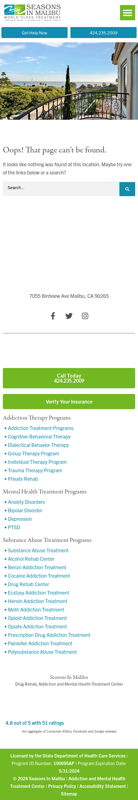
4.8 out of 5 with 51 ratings (35, 722)
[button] (127, 12)
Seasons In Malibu (47, 778)
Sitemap (69, 793)
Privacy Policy (62, 786)
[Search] (127, 189)
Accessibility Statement (102, 786)
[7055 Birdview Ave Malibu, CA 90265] (69, 265)
